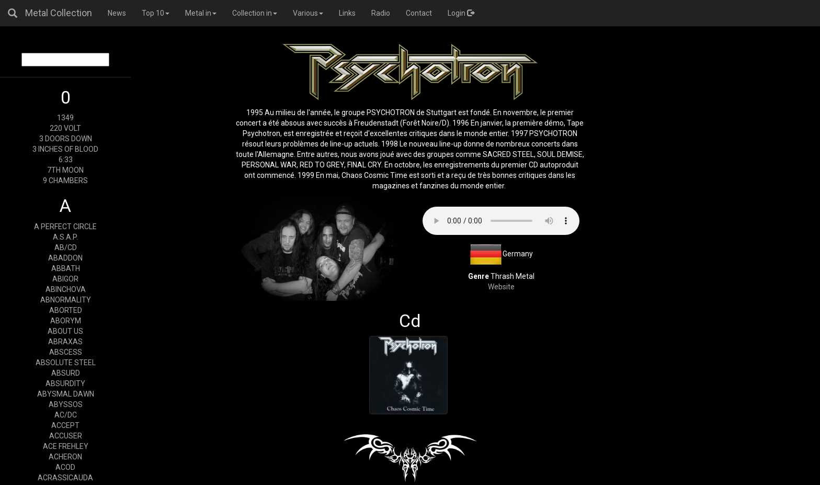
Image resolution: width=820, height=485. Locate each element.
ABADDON (65, 258)
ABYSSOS (66, 404)
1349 (65, 118)
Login (461, 13)
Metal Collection (58, 12)
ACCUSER (65, 436)
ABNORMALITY (65, 300)
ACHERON (65, 457)
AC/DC (65, 415)
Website (501, 287)
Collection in (254, 13)
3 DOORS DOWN (65, 138)
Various (308, 13)
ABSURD (65, 373)
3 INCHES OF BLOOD (65, 149)
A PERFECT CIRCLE (65, 226)
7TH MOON (65, 170)
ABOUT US (65, 331)
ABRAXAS (65, 341)
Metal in (201, 13)
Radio (380, 13)
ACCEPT (65, 425)
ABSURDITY (65, 383)
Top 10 (155, 13)
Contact (419, 13)
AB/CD (65, 247)
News (117, 13)
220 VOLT (65, 128)
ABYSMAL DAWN (65, 394)
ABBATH (65, 268)
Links (347, 13)
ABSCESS (65, 352)
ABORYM (65, 321)
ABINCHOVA (65, 289)
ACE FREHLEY (65, 446)
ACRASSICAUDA (65, 477)
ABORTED (65, 310)
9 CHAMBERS (65, 180)
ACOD (65, 467)
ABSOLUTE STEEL (66, 362)
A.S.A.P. (65, 237)
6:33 (66, 159)
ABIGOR (65, 279)
